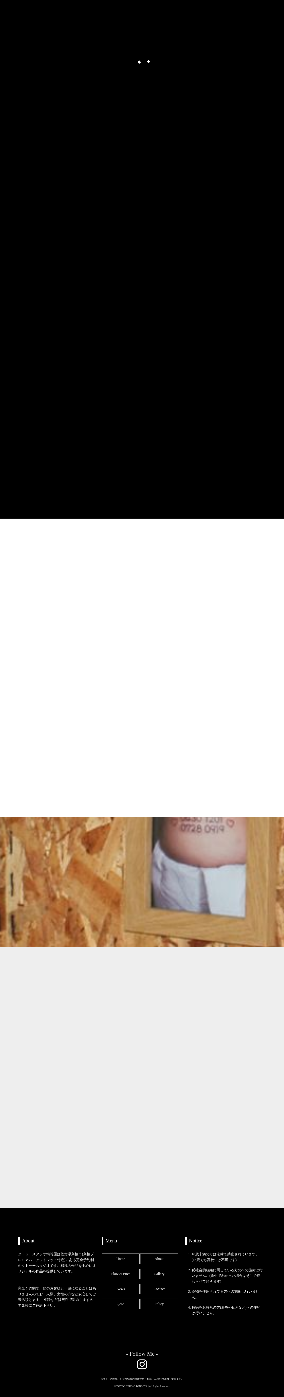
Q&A (121, 1304)
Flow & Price (120, 1274)
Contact (159, 1289)
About (159, 1259)
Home (120, 1259)
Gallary (159, 1274)
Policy (159, 1304)
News (121, 1289)
